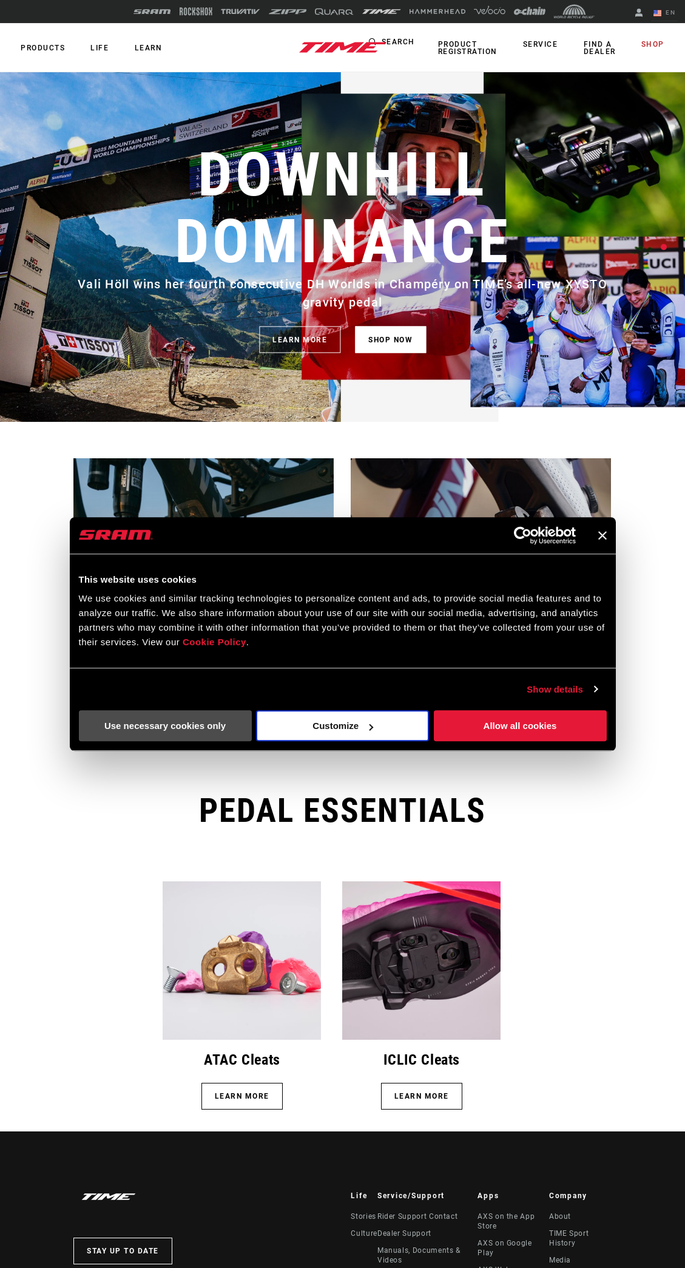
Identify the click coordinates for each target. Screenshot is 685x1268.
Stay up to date (123, 1251)
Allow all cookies (520, 725)
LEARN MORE (299, 339)
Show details (555, 689)
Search (418, 45)
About (560, 1216)
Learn (136, 48)
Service (553, 45)
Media (560, 1260)
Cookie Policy (214, 642)
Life (92, 48)
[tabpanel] (342, 247)
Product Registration (485, 48)
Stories (363, 1216)
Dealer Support (404, 1233)
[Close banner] (602, 535)
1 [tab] (664, 247)
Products (40, 48)
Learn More (421, 1096)
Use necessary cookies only (165, 725)
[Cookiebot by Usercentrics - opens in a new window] (523, 535)
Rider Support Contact (417, 1216)
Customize (342, 725)
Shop (655, 45)
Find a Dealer (607, 48)
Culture (364, 1233)
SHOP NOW (390, 339)
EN (667, 13)
